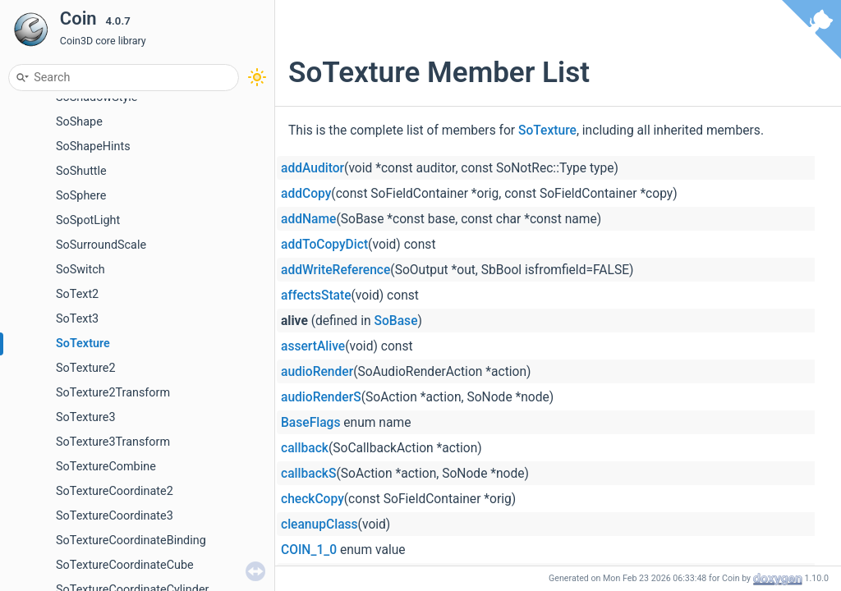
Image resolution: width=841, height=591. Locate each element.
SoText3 (77, 319)
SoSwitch (80, 270)
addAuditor (312, 168)
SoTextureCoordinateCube (125, 565)
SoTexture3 (86, 417)
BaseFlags (310, 422)
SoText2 (77, 294)
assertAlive (313, 346)
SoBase (396, 321)
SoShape (79, 122)
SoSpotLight (88, 220)
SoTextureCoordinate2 (114, 491)
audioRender (317, 371)
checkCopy (312, 499)
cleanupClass (319, 524)
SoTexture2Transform (113, 393)
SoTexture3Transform (113, 442)
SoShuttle (81, 171)
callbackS (308, 473)
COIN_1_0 (309, 550)
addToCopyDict (324, 244)
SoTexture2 (86, 368)
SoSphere (81, 196)
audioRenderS (321, 397)
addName (308, 219)
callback (305, 448)
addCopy (306, 193)
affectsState (316, 295)
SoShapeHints (93, 146)
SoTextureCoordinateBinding (131, 540)
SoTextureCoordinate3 (114, 516)
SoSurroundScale (101, 245)
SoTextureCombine (106, 467)
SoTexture (83, 343)
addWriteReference (335, 270)
